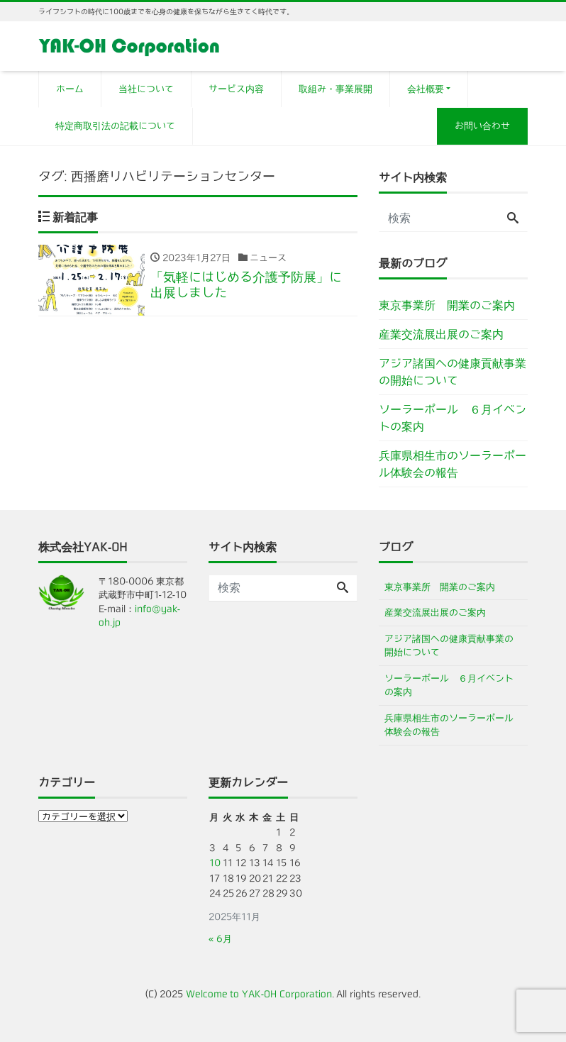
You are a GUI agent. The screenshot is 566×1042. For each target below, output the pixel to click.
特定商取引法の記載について (115, 126)
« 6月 (220, 938)
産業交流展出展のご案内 (441, 334)
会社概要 (425, 89)
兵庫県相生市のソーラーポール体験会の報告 (452, 464)
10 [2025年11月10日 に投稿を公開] (215, 863)
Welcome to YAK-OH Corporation (259, 994)
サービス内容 (236, 89)
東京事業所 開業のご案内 (447, 305)
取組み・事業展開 (335, 89)
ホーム (70, 89)
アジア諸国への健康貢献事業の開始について (452, 372)
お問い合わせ (482, 126)
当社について (146, 89)
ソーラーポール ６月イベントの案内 (452, 418)
